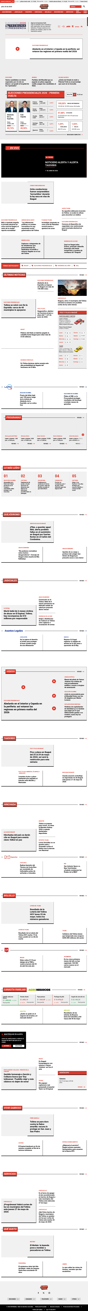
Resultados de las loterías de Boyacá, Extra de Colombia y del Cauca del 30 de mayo (72, 1016)
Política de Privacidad (40, 1306)
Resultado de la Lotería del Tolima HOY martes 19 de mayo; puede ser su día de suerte (28, 936)
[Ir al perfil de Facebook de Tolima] (38, 1293)
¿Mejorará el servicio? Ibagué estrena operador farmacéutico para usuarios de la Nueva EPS (72, 1148)
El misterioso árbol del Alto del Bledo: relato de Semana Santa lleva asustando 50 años (28, 1269)
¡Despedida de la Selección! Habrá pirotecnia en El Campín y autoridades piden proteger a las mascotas (9, 487)
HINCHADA (38, 12)
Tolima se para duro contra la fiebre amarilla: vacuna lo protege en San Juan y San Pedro (40, 1127)
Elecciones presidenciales (43, 265)
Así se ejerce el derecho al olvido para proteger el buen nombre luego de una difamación (29, 642)
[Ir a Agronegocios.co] (39, 989)
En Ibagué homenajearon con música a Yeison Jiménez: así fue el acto (46, 1065)
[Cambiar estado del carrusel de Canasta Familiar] (13, 1)
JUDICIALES (18, 12)
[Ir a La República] (6, 950)
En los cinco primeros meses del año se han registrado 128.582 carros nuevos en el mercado (72, 963)
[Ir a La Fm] (8, 387)
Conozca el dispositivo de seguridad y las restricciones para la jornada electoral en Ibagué (72, 227)
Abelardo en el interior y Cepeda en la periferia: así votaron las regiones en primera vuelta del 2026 (56, 50)
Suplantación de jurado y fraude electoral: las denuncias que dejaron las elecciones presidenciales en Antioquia (26, 488)
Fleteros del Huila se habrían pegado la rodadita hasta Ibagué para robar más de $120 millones (35, 335)
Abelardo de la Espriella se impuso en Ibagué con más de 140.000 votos (45, 286)
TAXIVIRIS (28, 12)
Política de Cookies (37, 1309)
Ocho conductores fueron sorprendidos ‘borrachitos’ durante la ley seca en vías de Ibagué (40, 194)
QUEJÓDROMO (7, 12)
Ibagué (26, 265)
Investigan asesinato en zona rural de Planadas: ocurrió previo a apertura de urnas (50, 225)
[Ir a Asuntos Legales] (14, 631)
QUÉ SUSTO (78, 11)
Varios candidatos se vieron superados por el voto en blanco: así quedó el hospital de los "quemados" (17, 83)
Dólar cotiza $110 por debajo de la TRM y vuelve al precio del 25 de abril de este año (28, 963)
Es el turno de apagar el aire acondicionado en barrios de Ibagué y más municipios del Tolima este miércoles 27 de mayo (47, 1198)
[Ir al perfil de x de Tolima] (43, 1293)
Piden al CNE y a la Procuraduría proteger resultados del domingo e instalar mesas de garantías (72, 400)
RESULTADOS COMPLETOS (75, 134)
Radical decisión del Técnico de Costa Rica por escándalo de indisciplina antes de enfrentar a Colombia (28, 869)
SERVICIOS (69, 12)
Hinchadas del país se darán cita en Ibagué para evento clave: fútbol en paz (17, 837)
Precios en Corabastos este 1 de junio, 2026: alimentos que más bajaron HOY (60, 485)
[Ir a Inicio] (44, 6)
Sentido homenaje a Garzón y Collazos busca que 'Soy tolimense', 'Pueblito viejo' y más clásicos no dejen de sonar (19, 1078)
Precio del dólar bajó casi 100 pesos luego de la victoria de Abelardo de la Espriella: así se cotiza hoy (28, 400)
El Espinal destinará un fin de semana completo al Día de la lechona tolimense (29, 1148)
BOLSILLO (48, 12)
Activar (6, 1046)
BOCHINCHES (58, 12)
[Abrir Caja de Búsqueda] (84, 6)
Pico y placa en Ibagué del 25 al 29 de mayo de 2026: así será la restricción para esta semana (40, 757)
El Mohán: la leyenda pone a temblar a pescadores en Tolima (40, 1247)
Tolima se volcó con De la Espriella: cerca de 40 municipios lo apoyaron (16, 307)
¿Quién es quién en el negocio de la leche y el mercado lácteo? (28, 1016)
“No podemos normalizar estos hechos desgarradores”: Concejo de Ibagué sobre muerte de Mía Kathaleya (28, 555)
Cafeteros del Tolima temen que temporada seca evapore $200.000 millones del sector (73, 936)
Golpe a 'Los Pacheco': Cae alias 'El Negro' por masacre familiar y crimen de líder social (77, 486)
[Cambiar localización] (75, 6)
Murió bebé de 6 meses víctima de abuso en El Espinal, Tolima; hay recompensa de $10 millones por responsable (18, 615)
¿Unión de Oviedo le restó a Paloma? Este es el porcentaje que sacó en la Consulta (70, 82)
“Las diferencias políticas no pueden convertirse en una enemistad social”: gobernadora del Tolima (30, 226)
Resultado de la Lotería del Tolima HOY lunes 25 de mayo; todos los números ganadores (39, 914)
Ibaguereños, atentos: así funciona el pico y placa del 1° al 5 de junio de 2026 (45, 314)
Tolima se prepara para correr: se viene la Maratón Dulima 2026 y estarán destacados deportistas (46, 828)
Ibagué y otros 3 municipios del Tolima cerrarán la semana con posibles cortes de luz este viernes (72, 303)
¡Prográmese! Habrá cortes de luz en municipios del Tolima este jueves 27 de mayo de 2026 (18, 1208)
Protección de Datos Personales (71, 1306)
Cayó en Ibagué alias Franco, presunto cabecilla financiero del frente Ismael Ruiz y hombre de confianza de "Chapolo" (74, 248)
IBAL (77, 265)
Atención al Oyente (55, 1306)
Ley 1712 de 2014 (50, 1309)
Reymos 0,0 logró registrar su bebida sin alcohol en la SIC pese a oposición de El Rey (73, 642)
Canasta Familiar (6, 1)
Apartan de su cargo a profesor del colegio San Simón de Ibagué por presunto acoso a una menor (73, 555)
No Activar (18, 1046)
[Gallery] (44, 433)
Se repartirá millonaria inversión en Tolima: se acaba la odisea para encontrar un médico (74, 213)
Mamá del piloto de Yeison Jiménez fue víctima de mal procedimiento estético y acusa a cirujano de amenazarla (74, 683)
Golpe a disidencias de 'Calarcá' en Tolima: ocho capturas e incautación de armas (47, 622)
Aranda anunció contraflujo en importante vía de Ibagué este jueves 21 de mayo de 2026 (72, 779)
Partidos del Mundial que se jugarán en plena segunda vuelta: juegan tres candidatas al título (44, 83)
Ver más (83, 275)
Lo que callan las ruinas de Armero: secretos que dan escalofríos (72, 1269)
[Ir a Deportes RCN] (11, 857)
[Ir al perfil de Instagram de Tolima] (49, 1293)
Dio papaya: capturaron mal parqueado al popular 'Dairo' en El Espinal (46, 1086)
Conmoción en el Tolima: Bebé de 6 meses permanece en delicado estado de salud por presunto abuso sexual (46, 604)
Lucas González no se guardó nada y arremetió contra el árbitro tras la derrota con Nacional (47, 846)
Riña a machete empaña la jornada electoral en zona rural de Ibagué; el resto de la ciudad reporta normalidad (10, 226)
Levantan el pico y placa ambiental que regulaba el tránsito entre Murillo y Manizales (27, 779)
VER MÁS (15, 444)
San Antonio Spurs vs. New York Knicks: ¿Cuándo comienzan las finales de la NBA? (73, 869)
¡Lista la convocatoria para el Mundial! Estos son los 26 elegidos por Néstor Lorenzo (74, 697)
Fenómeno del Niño (64, 265)
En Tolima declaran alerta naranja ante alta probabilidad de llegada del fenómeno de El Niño (35, 365)
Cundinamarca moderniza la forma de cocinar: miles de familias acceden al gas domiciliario (44, 485)
